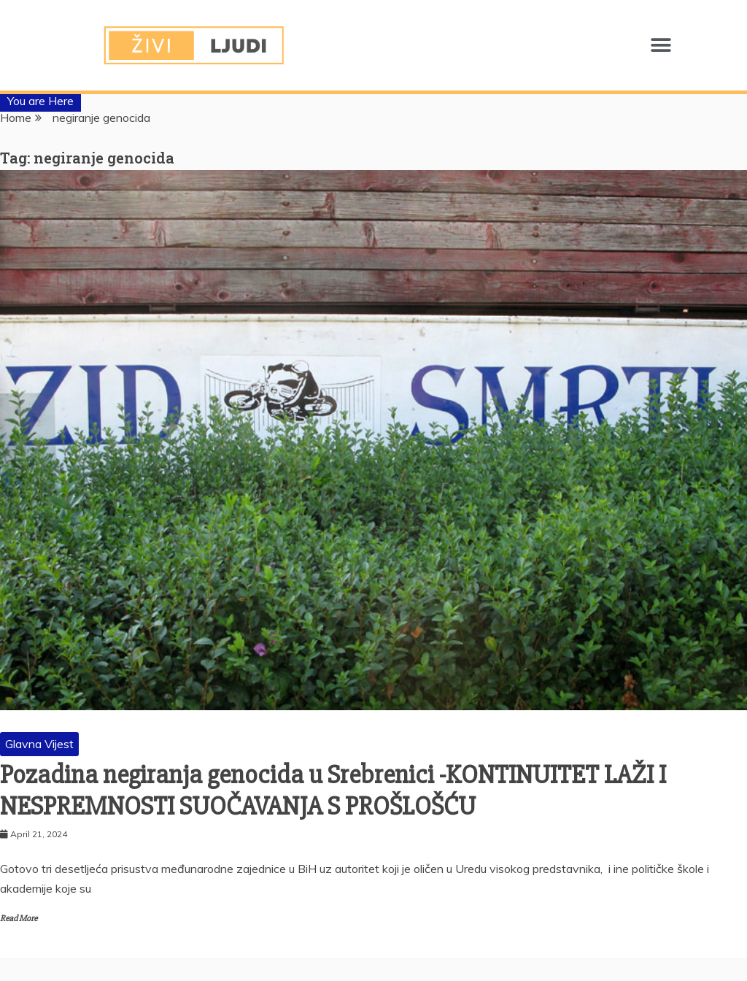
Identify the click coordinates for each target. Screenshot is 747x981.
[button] (660, 45)
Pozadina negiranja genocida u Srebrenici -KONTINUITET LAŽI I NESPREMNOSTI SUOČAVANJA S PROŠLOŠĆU (333, 791)
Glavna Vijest (39, 743)
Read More (18, 918)
